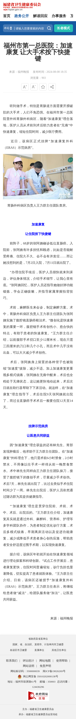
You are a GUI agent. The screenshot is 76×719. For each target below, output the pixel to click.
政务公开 (21, 16)
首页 (6, 16)
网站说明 (28, 665)
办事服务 (59, 16)
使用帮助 (61, 660)
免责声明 (45, 665)
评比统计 (28, 660)
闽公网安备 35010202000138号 (40, 676)
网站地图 (45, 660)
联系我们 (11, 660)
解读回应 (40, 16)
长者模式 (63, 28)
